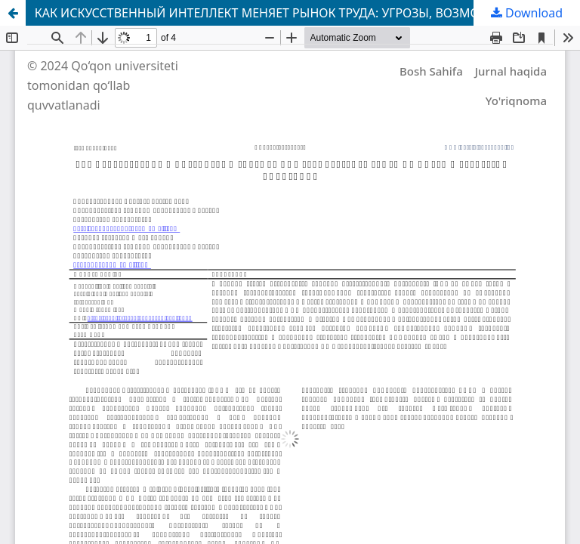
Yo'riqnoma (516, 100)
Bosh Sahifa (431, 71)
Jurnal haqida (511, 71)
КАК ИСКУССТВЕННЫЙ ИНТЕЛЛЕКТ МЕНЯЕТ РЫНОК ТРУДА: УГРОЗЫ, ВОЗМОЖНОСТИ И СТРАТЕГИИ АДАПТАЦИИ (307, 13)
